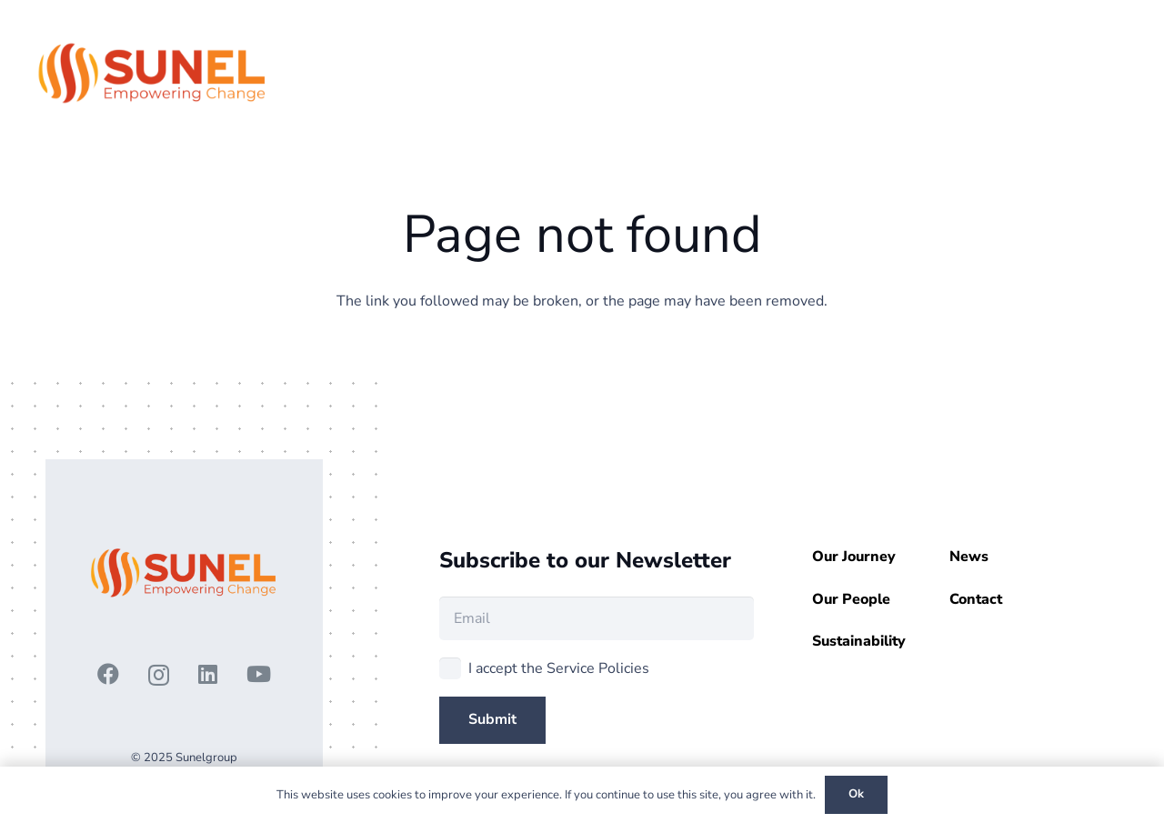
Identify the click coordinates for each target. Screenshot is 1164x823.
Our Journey (854, 557)
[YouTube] (258, 674)
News (968, 557)
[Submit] (492, 720)
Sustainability (859, 641)
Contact (975, 599)
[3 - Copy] (152, 73)
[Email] (597, 618)
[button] (1057, 72)
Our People (851, 599)
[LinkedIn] (207, 674)
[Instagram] (158, 675)
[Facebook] (108, 674)
